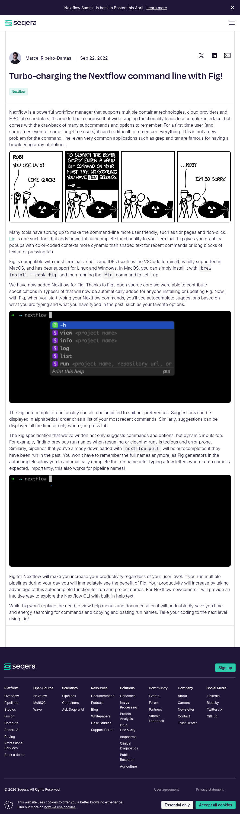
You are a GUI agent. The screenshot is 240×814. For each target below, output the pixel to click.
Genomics (128, 696)
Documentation (102, 696)
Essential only (177, 805)
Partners (155, 709)
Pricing (9, 737)
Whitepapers (101, 716)
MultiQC (39, 703)
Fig (12, 238)
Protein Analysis (126, 716)
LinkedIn (213, 696)
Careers (184, 703)
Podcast (97, 703)
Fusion (9, 716)
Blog (94, 709)
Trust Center (187, 723)
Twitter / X (214, 709)
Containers (70, 703)
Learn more (156, 7)
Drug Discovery (128, 727)
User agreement (166, 789)
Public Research (127, 757)
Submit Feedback (156, 718)
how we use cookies (59, 807)
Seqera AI (11, 730)
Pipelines (11, 703)
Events (154, 696)
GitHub (212, 716)
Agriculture (128, 766)
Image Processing (128, 704)
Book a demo (14, 755)
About (182, 696)
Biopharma (128, 737)
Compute (11, 723)
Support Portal (102, 730)
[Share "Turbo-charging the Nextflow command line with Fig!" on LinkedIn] (214, 55)
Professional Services (13, 745)
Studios (10, 709)
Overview (11, 696)
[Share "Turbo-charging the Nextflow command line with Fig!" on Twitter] (201, 55)
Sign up (225, 667)
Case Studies (101, 723)
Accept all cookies (215, 805)
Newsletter (186, 709)
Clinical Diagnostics (129, 745)
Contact (184, 716)
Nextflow (18, 92)
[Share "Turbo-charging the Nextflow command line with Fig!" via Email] (227, 55)
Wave (37, 709)
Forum (154, 703)
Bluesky (213, 703)
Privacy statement (210, 789)
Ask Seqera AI (73, 709)
